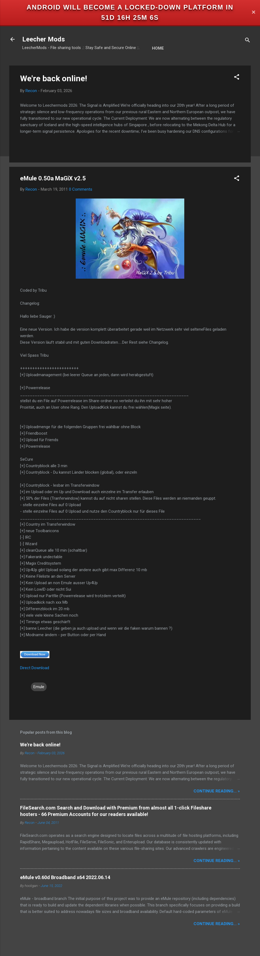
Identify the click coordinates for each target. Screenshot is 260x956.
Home (158, 48)
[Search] (247, 41)
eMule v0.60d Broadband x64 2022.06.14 (65, 877)
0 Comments (80, 189)
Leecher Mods (43, 39)
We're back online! (53, 78)
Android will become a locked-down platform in (130, 7)
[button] (236, 78)
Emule (38, 686)
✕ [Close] (253, 12)
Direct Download (34, 667)
